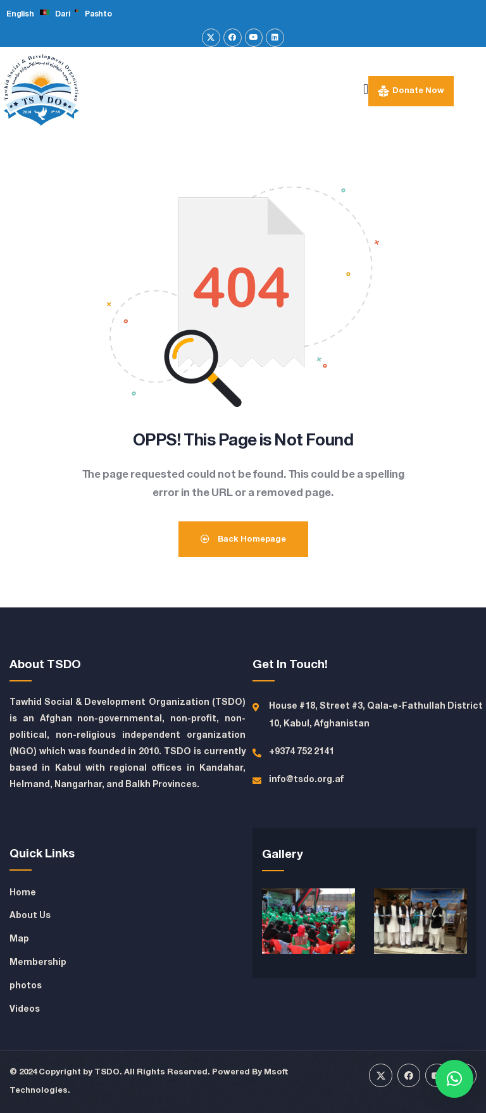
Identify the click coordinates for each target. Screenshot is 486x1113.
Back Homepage (243, 539)
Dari (62, 14)
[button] (454, 1079)
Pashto (98, 14)
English (20, 14)
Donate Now (418, 91)
